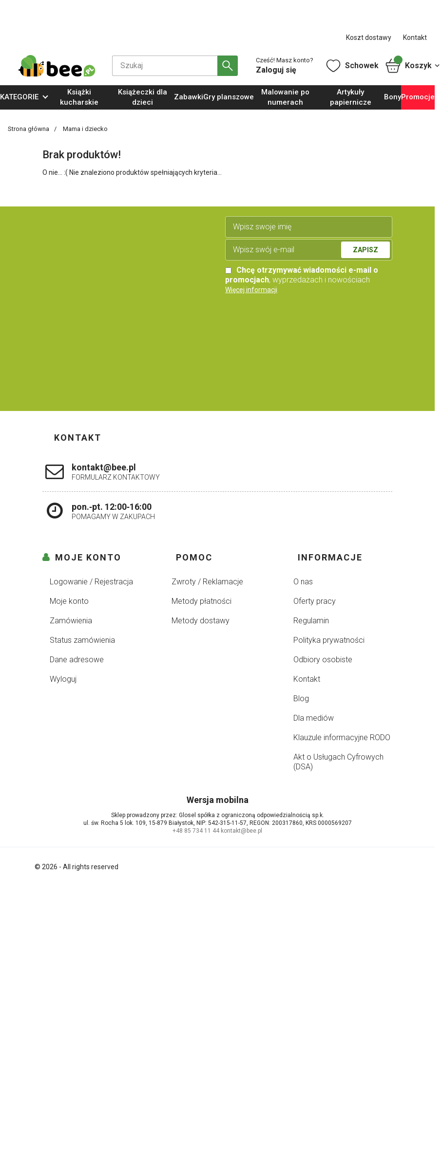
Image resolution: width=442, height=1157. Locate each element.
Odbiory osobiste (322, 659)
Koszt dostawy (368, 37)
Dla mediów (313, 718)
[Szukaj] (164, 66)
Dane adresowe (77, 659)
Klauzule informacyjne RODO (341, 737)
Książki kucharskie (79, 97)
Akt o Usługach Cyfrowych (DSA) (338, 761)
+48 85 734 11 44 (196, 830)
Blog (301, 698)
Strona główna (29, 128)
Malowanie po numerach (285, 97)
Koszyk (413, 65)
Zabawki (188, 97)
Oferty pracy (314, 601)
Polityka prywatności (329, 640)
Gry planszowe (228, 97)
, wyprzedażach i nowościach (301, 274)
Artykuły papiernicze (350, 97)
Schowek (352, 65)
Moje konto (69, 601)
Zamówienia (71, 620)
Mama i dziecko (85, 128)
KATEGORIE (19, 97)
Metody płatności (201, 601)
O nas (303, 581)
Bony (392, 97)
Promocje (418, 97)
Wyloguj (63, 679)
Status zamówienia (82, 640)
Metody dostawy (201, 620)
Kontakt (415, 37)
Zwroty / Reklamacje (207, 581)
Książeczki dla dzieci (142, 97)
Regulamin (311, 620)
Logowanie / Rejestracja (91, 581)
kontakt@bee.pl (241, 830)
